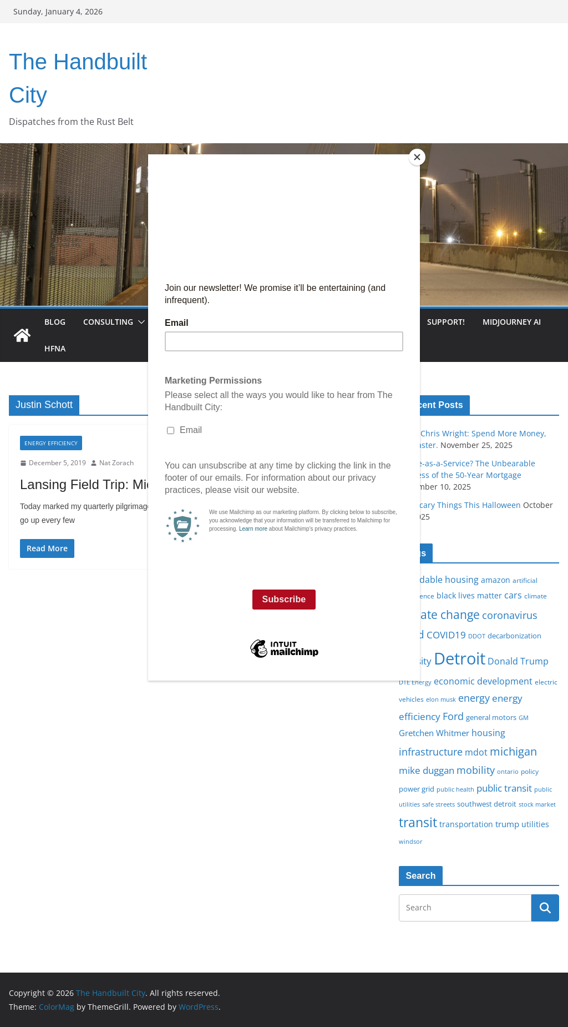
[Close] (417, 157)
